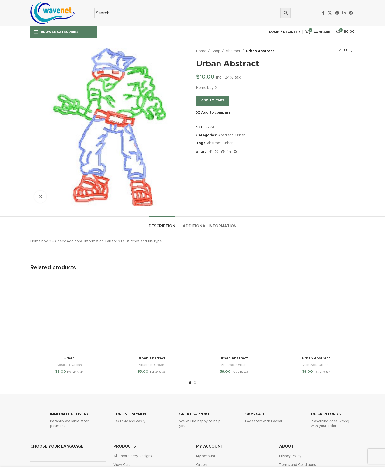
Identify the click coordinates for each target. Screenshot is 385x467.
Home (201, 51)
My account (205, 456)
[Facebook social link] (323, 13)
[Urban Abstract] (151, 315)
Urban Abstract (151, 358)
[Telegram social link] (351, 13)
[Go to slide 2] (195, 382)
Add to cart (212, 100)
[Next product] (352, 51)
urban (228, 143)
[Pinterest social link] (337, 13)
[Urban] (69, 315)
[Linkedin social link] (344, 13)
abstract (214, 143)
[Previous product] (340, 51)
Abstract (233, 51)
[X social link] (329, 13)
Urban (240, 135)
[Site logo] (52, 12)
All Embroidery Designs (132, 456)
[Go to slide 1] (190, 382)
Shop (216, 51)
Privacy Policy (290, 456)
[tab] (162, 223)
